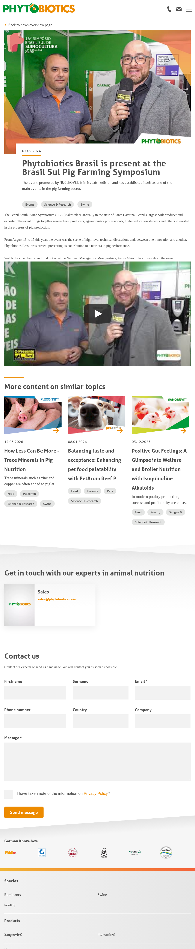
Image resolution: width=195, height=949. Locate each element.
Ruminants (12, 776)
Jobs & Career (16, 886)
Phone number (17, 591)
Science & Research (57, 87)
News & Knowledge (21, 859)
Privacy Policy (95, 676)
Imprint (10, 916)
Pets (110, 373)
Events (29, 87)
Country (80, 591)
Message (13, 619)
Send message (24, 694)
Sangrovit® (13, 816)
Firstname (13, 563)
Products (12, 802)
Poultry (155, 394)
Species (11, 763)
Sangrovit (175, 394)
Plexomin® (106, 816)
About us (12, 872)
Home (9, 832)
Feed (11, 376)
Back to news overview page (30, 24)
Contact (11, 845)
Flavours (92, 373)
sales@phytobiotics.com (57, 481)
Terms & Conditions (19, 922)
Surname (80, 563)
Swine (85, 87)
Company (143, 591)
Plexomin (29, 376)
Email (141, 563)
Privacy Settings (17, 935)
